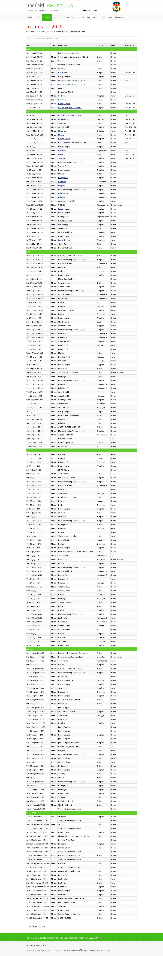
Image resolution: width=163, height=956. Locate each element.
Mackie (61, 135)
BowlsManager (104, 950)
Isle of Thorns (64, 240)
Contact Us (58, 950)
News (38, 17)
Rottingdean (63, 119)
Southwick (62, 158)
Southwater (63, 123)
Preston (61, 154)
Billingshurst (63, 177)
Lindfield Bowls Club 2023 (44, 950)
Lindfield (49, 5)
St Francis (62, 131)
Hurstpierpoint (64, 103)
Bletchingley (63, 224)
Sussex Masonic (64, 209)
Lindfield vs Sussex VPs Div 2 (70, 115)
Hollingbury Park (65, 220)
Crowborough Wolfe (66, 201)
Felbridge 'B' (63, 197)
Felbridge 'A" (63, 193)
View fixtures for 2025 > (37, 926)
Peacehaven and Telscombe (70, 107)
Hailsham (62, 150)
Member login (90, 10)
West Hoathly (64, 127)
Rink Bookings (92, 17)
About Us (119, 17)
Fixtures (47, 17)
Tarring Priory (64, 166)
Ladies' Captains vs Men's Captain (72, 80)
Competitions (69, 17)
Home (29, 17)
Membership (107, 17)
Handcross (62, 72)
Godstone (62, 96)
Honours (57, 17)
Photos (81, 17)
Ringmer (61, 185)
